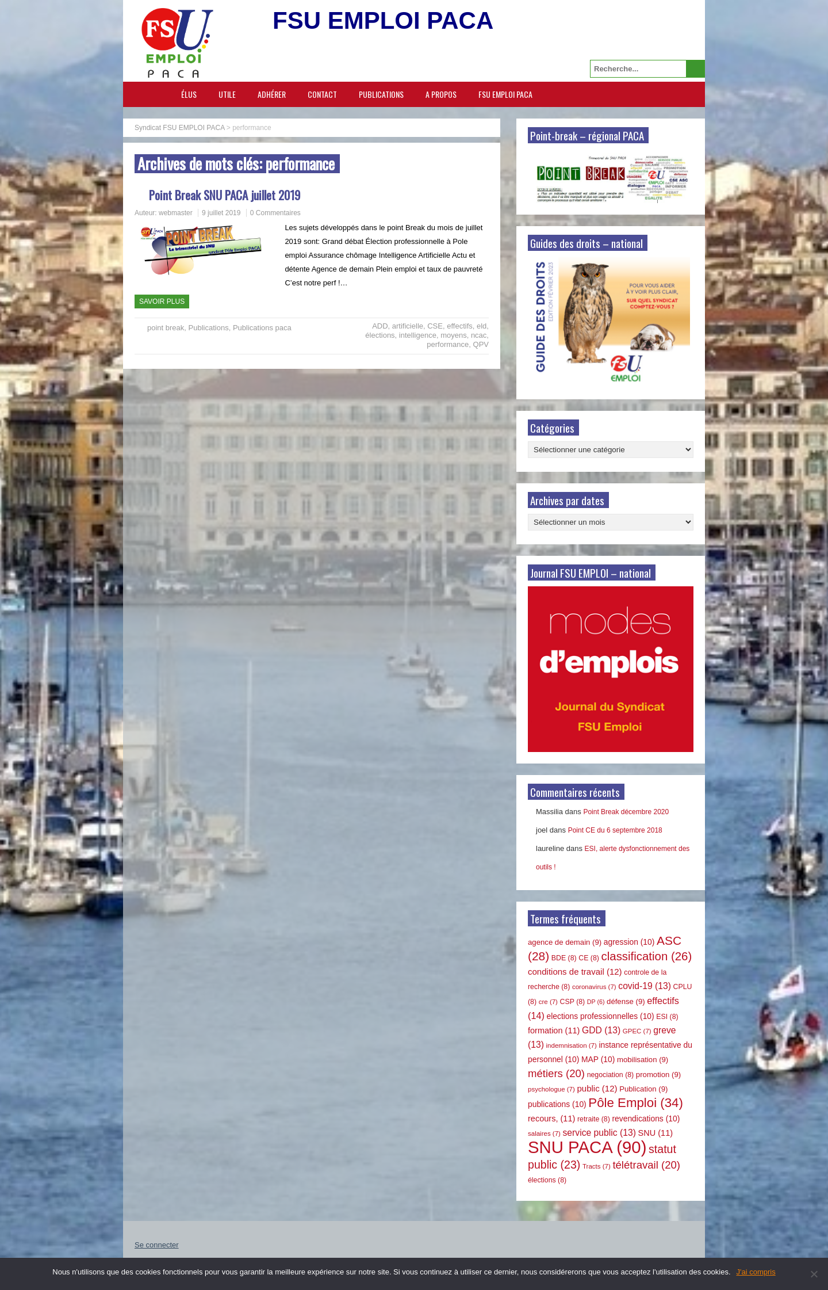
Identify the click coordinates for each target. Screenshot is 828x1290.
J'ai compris (756, 1272)
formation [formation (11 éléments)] (554, 1030)
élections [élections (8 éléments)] (547, 1180)
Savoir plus (162, 301)
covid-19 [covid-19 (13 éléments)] (644, 986)
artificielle (407, 326)
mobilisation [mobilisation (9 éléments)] (642, 1059)
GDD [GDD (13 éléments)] (601, 1030)
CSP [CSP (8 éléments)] (572, 1002)
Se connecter (157, 1245)
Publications (381, 94)
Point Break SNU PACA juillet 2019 (224, 195)
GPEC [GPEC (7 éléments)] (637, 1031)
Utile (227, 94)
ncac (478, 335)
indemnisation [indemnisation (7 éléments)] (571, 1045)
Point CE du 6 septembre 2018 (615, 830)
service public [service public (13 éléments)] (599, 1133)
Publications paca (262, 327)
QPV (481, 344)
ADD (380, 326)
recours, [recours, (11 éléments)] (551, 1118)
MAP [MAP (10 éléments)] (598, 1059)
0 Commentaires (275, 213)
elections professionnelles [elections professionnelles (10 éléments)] (600, 1016)
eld (481, 326)
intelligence (417, 335)
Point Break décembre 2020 (626, 812)
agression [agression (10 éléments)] (629, 941)
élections (379, 335)
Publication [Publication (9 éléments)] (643, 1089)
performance (448, 344)
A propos (441, 94)
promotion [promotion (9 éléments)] (658, 1074)
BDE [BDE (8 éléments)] (564, 958)
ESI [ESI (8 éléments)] (667, 1017)
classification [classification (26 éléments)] (646, 956)
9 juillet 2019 (221, 213)
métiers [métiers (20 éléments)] (556, 1073)
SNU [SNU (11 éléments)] (655, 1133)
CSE (435, 326)
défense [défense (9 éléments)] (626, 1001)
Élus (189, 94)
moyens (453, 335)
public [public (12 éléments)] (597, 1088)
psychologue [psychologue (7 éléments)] (551, 1089)
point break (165, 327)
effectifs (460, 326)
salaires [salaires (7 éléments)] (544, 1133)
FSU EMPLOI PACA (505, 94)
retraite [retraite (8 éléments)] (593, 1119)
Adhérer (272, 94)
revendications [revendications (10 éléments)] (646, 1118)
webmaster (176, 213)
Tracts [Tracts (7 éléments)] (596, 1166)
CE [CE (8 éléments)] (588, 958)
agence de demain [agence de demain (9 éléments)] (564, 942)
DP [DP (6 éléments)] (596, 1001)
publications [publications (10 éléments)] (557, 1104)
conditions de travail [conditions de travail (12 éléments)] (575, 971)
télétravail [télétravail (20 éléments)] (646, 1165)
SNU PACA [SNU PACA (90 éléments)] (587, 1147)
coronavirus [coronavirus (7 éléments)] (594, 986)
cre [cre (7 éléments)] (548, 1001)
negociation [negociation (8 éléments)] (610, 1075)
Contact (322, 94)
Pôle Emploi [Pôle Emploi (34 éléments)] (635, 1103)
